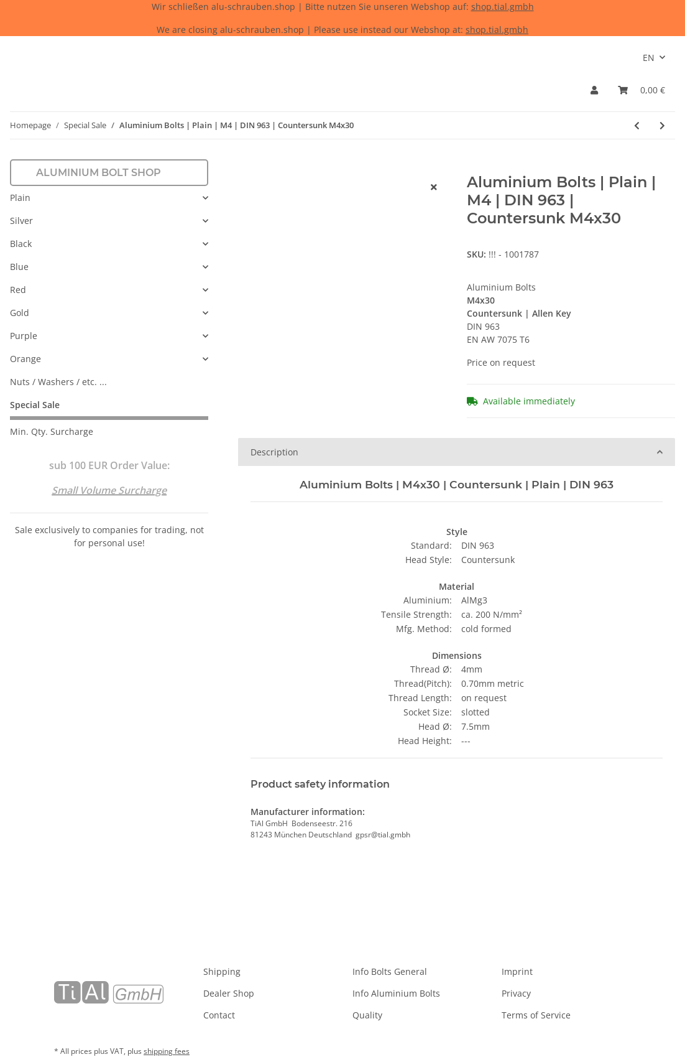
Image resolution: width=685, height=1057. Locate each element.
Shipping (222, 971)
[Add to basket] (248, 167)
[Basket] (641, 89)
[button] (594, 89)
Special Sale (35, 405)
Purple (23, 336)
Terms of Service (536, 1015)
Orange (25, 359)
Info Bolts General (389, 971)
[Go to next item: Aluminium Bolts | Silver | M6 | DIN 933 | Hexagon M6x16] (662, 125)
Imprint (517, 971)
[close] (434, 187)
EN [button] (649, 57)
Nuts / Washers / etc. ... (58, 382)
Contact (219, 1015)
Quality (367, 1015)
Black (21, 243)
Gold (19, 313)
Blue (19, 266)
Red (18, 290)
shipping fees (167, 1051)
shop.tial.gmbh (502, 6)
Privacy (516, 993)
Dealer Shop (228, 993)
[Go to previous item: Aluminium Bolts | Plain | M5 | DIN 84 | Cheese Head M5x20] (637, 125)
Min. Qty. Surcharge (51, 431)
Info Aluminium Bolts (396, 993)
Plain (20, 197)
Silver (21, 220)
